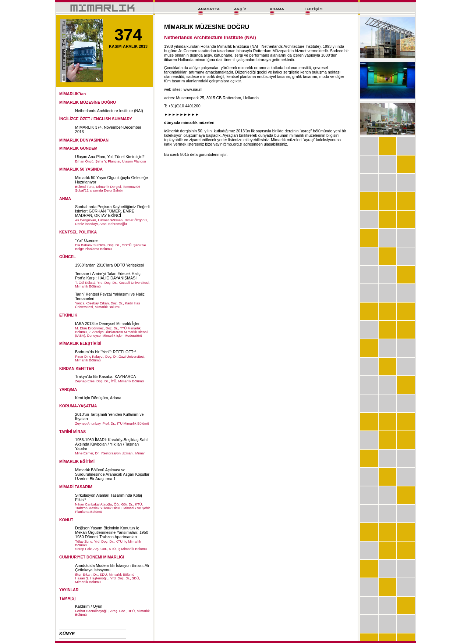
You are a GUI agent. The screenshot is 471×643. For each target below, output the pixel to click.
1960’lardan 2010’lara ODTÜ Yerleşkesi (109, 265)
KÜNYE (67, 633)
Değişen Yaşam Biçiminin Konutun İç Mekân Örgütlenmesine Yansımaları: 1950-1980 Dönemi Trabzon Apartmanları (112, 532)
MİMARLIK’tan (72, 94)
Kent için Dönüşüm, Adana (98, 398)
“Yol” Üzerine (86, 240)
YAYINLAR (69, 589)
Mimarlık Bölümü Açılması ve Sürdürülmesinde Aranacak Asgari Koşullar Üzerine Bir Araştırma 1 (112, 474)
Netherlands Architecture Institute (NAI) (109, 110)
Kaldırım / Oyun (88, 606)
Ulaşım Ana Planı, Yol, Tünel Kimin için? (110, 156)
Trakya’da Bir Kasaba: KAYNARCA (105, 376)
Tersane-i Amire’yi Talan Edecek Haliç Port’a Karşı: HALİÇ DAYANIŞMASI (107, 275)
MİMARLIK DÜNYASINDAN (84, 140)
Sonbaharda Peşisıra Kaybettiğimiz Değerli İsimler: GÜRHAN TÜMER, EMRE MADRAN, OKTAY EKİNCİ (112, 211)
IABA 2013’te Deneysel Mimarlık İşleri (108, 323)
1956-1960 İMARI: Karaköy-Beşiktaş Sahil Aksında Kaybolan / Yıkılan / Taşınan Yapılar (111, 444)
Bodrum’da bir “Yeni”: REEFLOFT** (106, 352)
